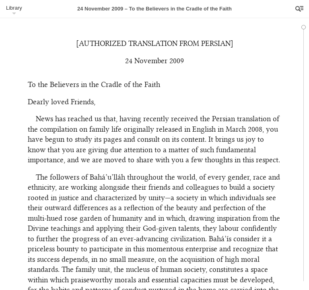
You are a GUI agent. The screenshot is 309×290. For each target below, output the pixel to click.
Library (14, 8)
